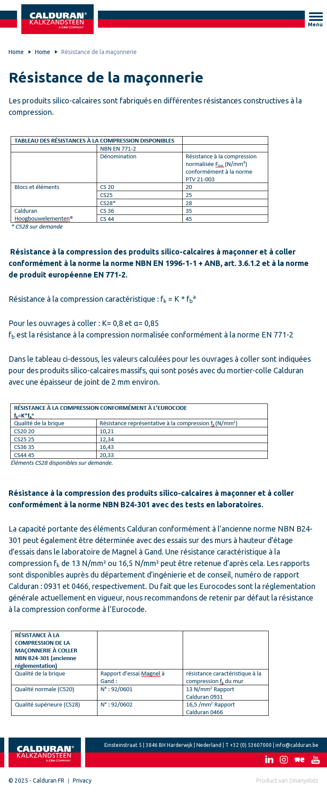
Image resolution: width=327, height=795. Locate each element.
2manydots (303, 780)
